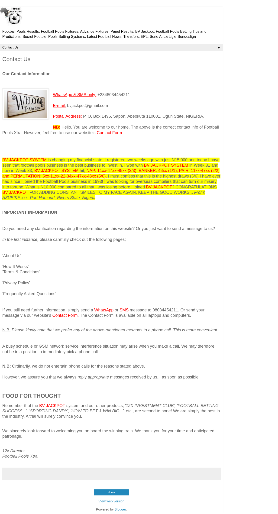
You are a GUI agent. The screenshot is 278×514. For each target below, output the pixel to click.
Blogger (120, 509)
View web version (111, 501)
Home (111, 492)
